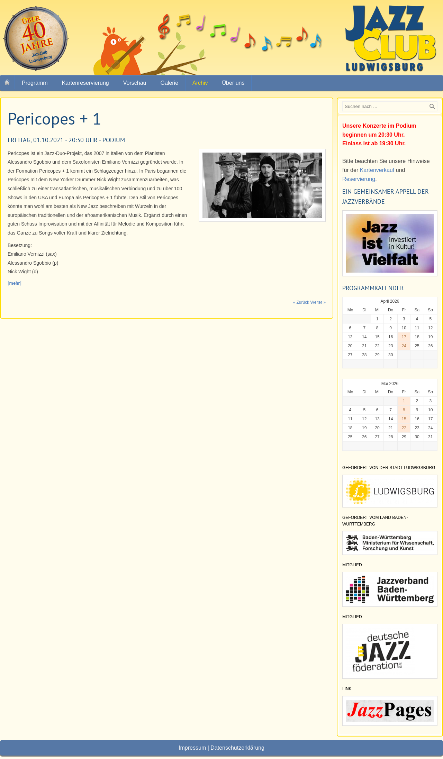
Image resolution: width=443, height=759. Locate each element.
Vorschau (134, 83)
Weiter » (318, 302)
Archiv (200, 83)
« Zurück (301, 302)
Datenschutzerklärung (237, 748)
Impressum (192, 748)
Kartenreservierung (85, 83)
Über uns (233, 83)
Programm (35, 83)
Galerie (169, 83)
